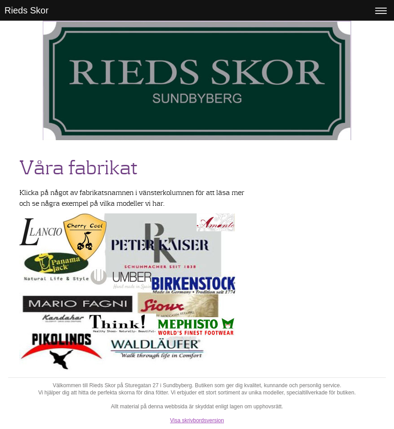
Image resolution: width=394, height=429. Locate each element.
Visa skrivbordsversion (197, 420)
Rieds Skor (26, 10)
